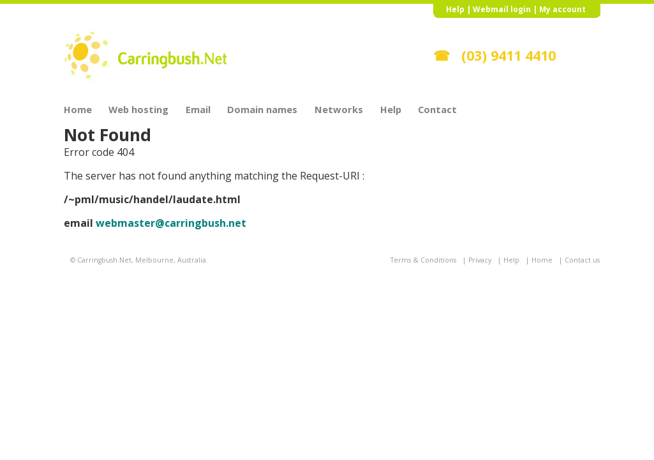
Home (78, 108)
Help (455, 9)
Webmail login (502, 9)
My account (562, 9)
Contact (437, 108)
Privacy (479, 260)
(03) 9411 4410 (508, 55)
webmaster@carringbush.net (171, 223)
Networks (339, 108)
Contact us (582, 260)
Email (198, 108)
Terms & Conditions (423, 260)
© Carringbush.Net (100, 260)
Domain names (262, 108)
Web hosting (138, 108)
